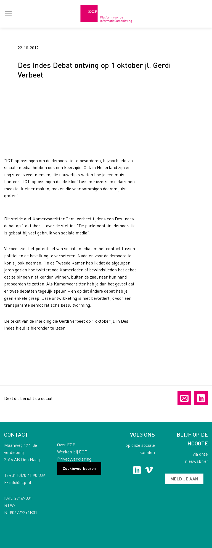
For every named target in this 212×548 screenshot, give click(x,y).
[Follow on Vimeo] (149, 470)
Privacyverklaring (74, 459)
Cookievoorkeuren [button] (79, 468)
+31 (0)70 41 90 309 (27, 475)
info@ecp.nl (20, 482)
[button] (8, 14)
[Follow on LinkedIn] (137, 470)
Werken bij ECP (72, 452)
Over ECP (66, 444)
